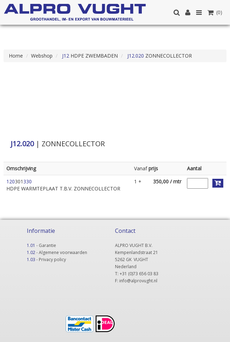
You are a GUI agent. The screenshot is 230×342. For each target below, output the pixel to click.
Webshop (42, 55)
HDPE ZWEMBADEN (89, 55)
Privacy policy (52, 259)
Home (16, 55)
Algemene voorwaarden (63, 252)
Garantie (47, 245)
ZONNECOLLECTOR (159, 55)
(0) (214, 12)
